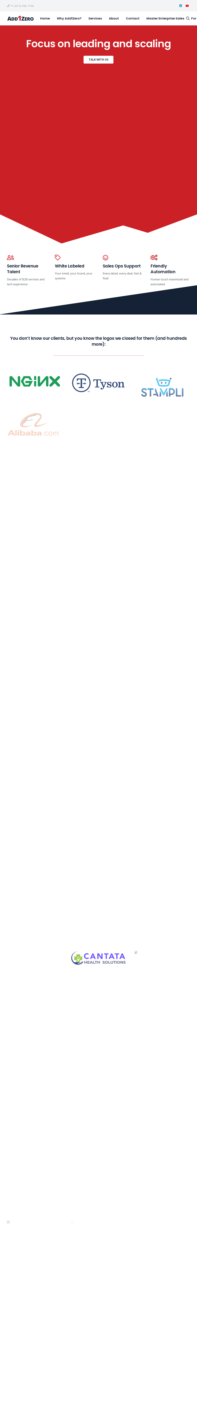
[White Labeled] (74, 258)
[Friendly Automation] (170, 258)
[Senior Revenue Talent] (26, 258)
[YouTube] (187, 6)
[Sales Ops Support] (122, 258)
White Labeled (69, 266)
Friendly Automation (163, 269)
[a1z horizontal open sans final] (20, 18)
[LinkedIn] (180, 6)
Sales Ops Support (122, 266)
